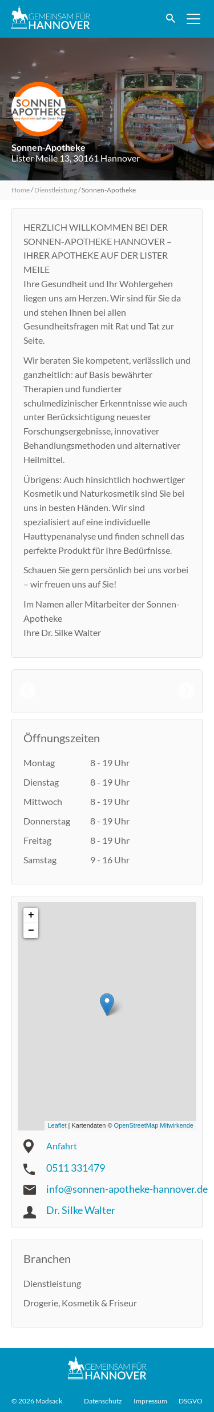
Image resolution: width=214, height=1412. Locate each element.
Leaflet (56, 1125)
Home (20, 190)
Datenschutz (103, 1401)
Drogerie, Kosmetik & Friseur (80, 1302)
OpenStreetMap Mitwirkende (153, 1125)
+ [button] (31, 915)
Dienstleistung (55, 190)
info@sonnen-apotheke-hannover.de (127, 1188)
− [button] (31, 931)
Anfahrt (61, 1145)
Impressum (150, 1401)
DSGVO (191, 1401)
